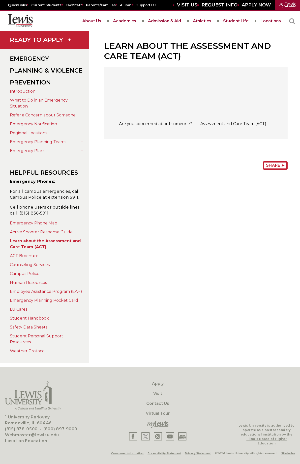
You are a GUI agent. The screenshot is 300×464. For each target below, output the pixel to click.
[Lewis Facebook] (133, 436)
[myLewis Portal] (287, 5)
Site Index (288, 453)
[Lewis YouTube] (170, 436)
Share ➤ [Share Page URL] (275, 165)
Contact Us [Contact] (157, 403)
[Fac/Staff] (74, 4)
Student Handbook (29, 318)
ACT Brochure (24, 255)
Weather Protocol (28, 351)
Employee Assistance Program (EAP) (46, 291)
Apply (158, 383)
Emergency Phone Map (33, 223)
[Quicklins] (17, 4)
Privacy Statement (198, 453)
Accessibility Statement (164, 453)
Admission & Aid (164, 21)
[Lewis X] (145, 436)
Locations (271, 21)
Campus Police (24, 273)
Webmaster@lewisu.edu (32, 435)
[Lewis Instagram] (158, 436)
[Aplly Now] (256, 5)
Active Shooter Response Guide (41, 232)
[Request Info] (220, 5)
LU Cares (18, 309)
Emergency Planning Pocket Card (44, 300)
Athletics (202, 21)
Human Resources (28, 282)
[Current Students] (46, 4)
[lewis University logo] (20, 21)
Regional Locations (28, 133)
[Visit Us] (187, 5)
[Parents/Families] (101, 4)
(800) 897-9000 (60, 429)
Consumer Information (127, 453)
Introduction (22, 91)
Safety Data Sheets (28, 327)
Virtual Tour (158, 413)
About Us (91, 21)
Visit (157, 393)
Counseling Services (30, 264)
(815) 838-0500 (21, 429)
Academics (124, 21)
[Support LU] (146, 4)
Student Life (236, 21)
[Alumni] (126, 4)
